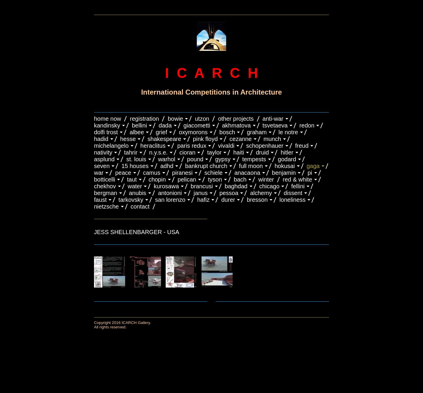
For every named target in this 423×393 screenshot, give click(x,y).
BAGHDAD (236, 186)
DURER (228, 199)
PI (310, 172)
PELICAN (187, 179)
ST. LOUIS (136, 159)
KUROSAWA (166, 186)
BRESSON (257, 199)
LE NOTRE (288, 132)
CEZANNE (240, 139)
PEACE (123, 172)
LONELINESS (292, 199)
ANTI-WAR (273, 118)
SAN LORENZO (170, 199)
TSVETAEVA (275, 125)
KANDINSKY (107, 125)
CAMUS (151, 172)
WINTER (266, 179)
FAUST (100, 199)
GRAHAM (257, 132)
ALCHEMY (261, 193)
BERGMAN (105, 193)
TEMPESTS (254, 159)
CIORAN (187, 152)
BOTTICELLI (104, 179)
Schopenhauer (264, 145)
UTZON (202, 118)
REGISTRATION (144, 118)
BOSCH (227, 132)
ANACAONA (247, 172)
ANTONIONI (170, 193)
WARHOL (166, 159)
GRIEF (161, 132)
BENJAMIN (284, 172)
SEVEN (102, 166)
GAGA (313, 166)
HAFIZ (203, 199)
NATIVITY (103, 152)
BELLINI (139, 125)
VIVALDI (226, 145)
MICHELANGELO (111, 145)
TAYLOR (214, 152)
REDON (306, 125)
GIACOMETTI (197, 125)
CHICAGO (269, 186)
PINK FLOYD (205, 139)
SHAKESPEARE (164, 139)
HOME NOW (107, 118)
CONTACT (140, 206)
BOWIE (175, 118)
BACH (240, 179)
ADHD (167, 166)
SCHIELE (213, 172)
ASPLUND (104, 159)
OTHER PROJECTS (236, 118)
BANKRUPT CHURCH (206, 166)
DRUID (262, 152)
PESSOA (229, 193)
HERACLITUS (153, 145)
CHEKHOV (105, 186)
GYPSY (222, 159)
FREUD (302, 145)
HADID (101, 139)
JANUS (201, 193)
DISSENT (293, 193)
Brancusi (202, 186)
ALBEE (137, 132)
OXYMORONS (193, 132)
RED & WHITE (297, 179)
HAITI (238, 152)
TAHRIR (130, 152)
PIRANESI (182, 172)
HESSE (128, 139)
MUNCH (272, 139)
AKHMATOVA (236, 125)
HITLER (287, 152)
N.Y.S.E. (158, 152)
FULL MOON (251, 166)
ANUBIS (137, 193)
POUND (195, 159)
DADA (165, 125)
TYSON (215, 179)
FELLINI (298, 186)
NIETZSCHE (106, 206)
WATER (135, 186)
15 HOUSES (134, 166)
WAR (98, 172)
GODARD (287, 159)
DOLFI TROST (106, 132)
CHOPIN (157, 179)
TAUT (132, 179)
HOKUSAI (285, 166)
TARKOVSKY (130, 199)
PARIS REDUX (191, 145)
